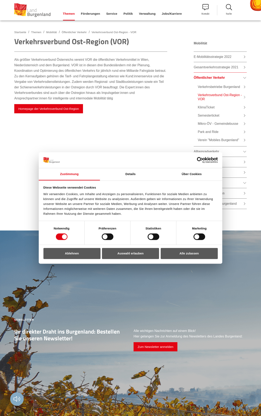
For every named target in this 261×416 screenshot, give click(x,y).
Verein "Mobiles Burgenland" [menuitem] (218, 140)
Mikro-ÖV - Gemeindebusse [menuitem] (218, 123)
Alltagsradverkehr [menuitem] (206, 151)
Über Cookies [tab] (192, 174)
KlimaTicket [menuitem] (206, 107)
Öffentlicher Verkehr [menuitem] (209, 77)
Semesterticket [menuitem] (208, 115)
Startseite (20, 32)
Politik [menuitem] (128, 13)
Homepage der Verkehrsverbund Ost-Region (48, 108)
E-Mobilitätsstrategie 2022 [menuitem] (212, 56)
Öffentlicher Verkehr (74, 32)
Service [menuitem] (111, 13)
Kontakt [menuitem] (205, 9)
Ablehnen (72, 253)
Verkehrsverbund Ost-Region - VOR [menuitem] (220, 97)
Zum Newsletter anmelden (155, 347)
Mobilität (51, 32)
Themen (36, 32)
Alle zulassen (189, 253)
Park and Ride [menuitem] (208, 132)
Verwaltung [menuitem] (147, 13)
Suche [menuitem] (229, 9)
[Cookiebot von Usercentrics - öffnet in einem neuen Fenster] (200, 160)
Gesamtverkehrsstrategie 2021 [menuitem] (216, 67)
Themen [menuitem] (69, 13)
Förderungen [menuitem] (90, 13)
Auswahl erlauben (130, 253)
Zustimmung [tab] (69, 174)
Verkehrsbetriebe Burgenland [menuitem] (219, 87)
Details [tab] (130, 174)
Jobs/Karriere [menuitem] (172, 13)
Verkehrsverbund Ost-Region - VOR (114, 32)
